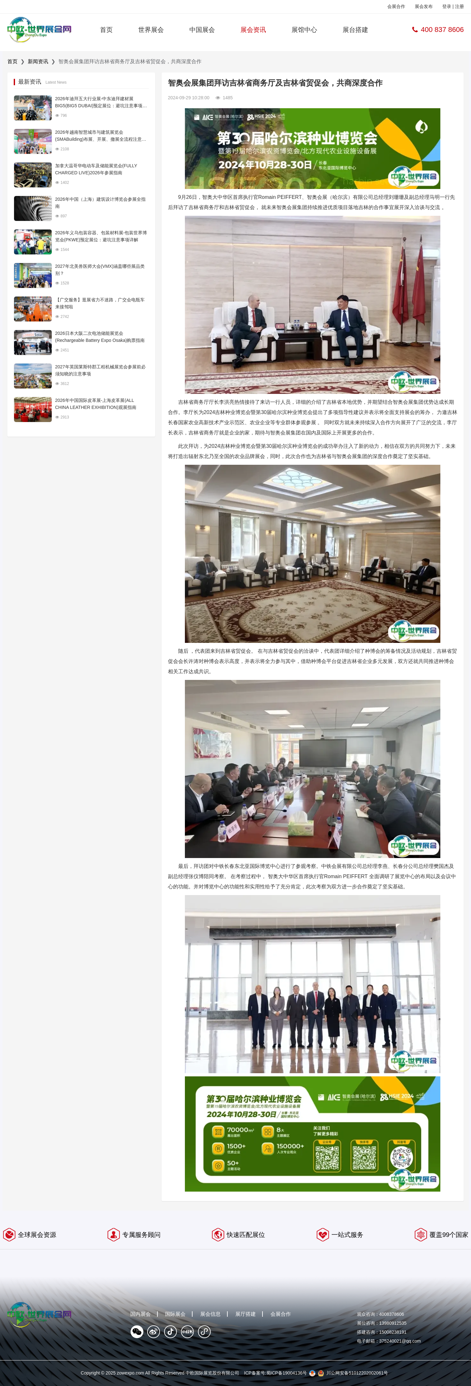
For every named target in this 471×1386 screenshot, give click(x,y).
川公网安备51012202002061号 (357, 1372)
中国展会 (202, 29)
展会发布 (424, 6)
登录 (446, 6)
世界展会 (151, 29)
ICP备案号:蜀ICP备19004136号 (275, 1372)
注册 (459, 6)
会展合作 (396, 6)
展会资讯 (253, 29)
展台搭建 (355, 29)
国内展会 (140, 1314)
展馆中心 (304, 29)
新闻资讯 (38, 61)
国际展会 (175, 1314)
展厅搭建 (245, 1314)
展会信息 (210, 1314)
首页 (106, 29)
